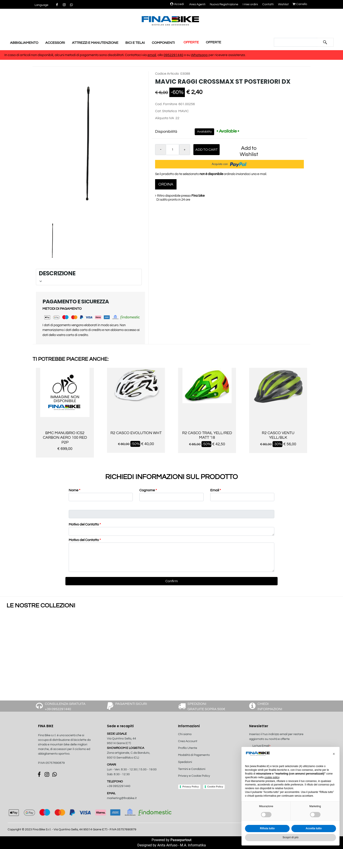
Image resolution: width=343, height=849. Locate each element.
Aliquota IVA (164, 118)
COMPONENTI (163, 42)
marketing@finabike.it (122, 798)
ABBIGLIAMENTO (24, 42)
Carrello (299, 4)
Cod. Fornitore (166, 104)
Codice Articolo (167, 73)
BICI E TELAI (135, 42)
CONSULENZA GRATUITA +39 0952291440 (65, 706)
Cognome (148, 490)
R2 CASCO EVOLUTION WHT (136, 433)
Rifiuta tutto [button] (267, 828)
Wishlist (283, 4)
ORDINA (165, 184)
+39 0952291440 (118, 786)
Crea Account (187, 741)
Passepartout (180, 840)
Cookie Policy (215, 786)
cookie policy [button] (271, 777)
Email (215, 490)
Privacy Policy (190, 786)
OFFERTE (191, 42)
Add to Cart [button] (206, 149)
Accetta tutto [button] (314, 828)
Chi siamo (185, 734)
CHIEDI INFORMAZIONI (269, 706)
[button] (41, 5)
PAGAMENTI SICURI (131, 704)
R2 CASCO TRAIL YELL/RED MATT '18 (207, 435)
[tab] (89, 277)
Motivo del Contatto (85, 524)
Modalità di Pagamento (194, 755)
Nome (74, 490)
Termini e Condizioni (191, 769)
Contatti (268, 4)
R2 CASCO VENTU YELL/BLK (278, 435)
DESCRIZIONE (88, 276)
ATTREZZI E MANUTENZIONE (95, 42)
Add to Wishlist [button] (249, 151)
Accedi (177, 4)
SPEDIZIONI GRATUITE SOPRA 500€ (206, 706)
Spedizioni (185, 762)
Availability (204, 131)
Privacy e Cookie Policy (194, 775)
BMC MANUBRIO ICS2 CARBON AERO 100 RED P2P (65, 437)
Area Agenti (197, 4)
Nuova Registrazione (224, 4)
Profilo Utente (187, 748)
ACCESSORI (55, 42)
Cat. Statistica (166, 111)
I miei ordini (250, 4)
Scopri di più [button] (291, 837)
